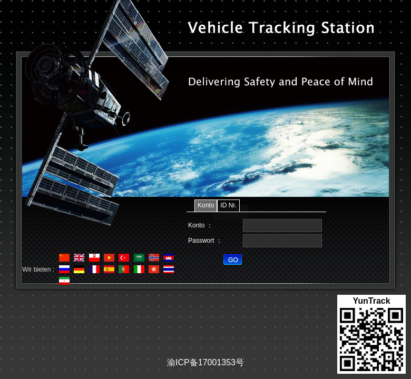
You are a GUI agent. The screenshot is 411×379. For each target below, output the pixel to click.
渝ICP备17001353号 (205, 362)
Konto (206, 205)
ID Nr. (228, 205)
